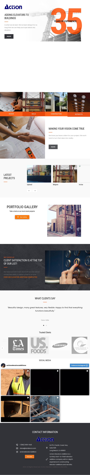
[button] (3, 365)
